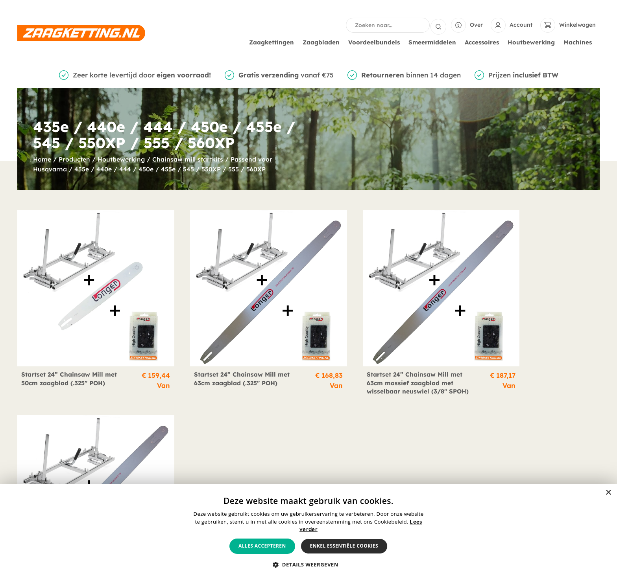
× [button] (608, 493)
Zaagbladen (323, 42)
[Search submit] (438, 25)
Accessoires (484, 42)
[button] (308, 565)
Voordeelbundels (376, 42)
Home (42, 159)
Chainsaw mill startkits (187, 159)
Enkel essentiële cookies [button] (344, 545)
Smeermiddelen (434, 42)
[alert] (308, 532)
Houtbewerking (533, 42)
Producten (74, 159)
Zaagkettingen (273, 42)
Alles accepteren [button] (262, 545)
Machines (579, 42)
